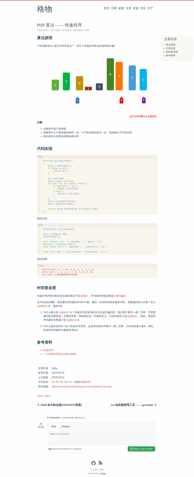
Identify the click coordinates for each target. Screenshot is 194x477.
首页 (107, 8)
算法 (48, 396)
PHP (40, 396)
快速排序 (48, 350)
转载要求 (85, 382)
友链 (136, 8)
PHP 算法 (55, 30)
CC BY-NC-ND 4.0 (62, 382)
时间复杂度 (172, 52)
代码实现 (170, 48)
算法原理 (170, 44)
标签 (121, 8)
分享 (128, 8)
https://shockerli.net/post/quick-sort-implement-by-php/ (82, 386)
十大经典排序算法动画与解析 (59, 354)
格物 (44, 9)
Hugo (103, 473)
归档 (114, 8)
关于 (150, 8)
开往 (143, 8)
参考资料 (170, 55)
